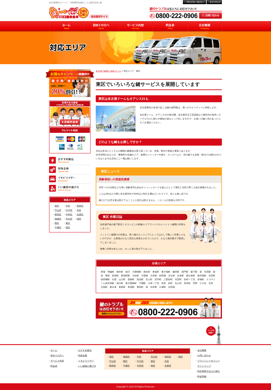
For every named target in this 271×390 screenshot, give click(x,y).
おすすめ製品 (85, 350)
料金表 (53, 366)
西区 (57, 223)
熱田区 (80, 206)
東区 (68, 223)
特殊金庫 (82, 355)
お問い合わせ (204, 355)
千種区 (58, 227)
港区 (57, 206)
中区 (68, 206)
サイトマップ (204, 366)
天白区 (69, 219)
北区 (79, 210)
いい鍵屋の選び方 (87, 366)
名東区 (80, 214)
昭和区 (58, 214)
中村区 (69, 214)
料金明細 (201, 376)
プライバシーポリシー (208, 361)
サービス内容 (57, 361)
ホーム (53, 350)
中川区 (69, 210)
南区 (68, 227)
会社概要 (201, 350)
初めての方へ (57, 355)
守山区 (58, 210)
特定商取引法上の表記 (208, 371)
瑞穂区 (58, 219)
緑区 (79, 219)
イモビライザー (86, 361)
